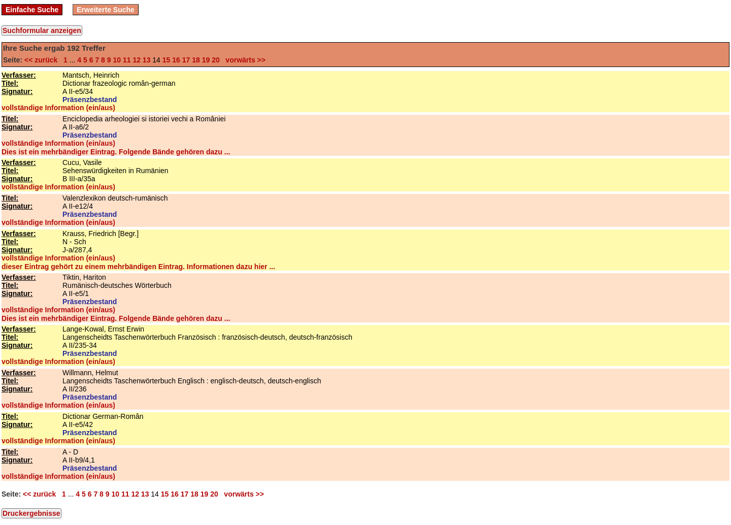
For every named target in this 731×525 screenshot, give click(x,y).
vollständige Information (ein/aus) (58, 108)
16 (176, 60)
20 (216, 60)
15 (166, 60)
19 (206, 60)
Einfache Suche (32, 10)
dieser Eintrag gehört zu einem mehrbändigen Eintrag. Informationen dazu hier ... (138, 266)
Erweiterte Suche (106, 10)
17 (186, 60)
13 (147, 60)
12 (136, 60)
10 (117, 60)
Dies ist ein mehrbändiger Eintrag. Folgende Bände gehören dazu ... (116, 152)
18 (196, 60)
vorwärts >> (243, 60)
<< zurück (42, 60)
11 (127, 60)
